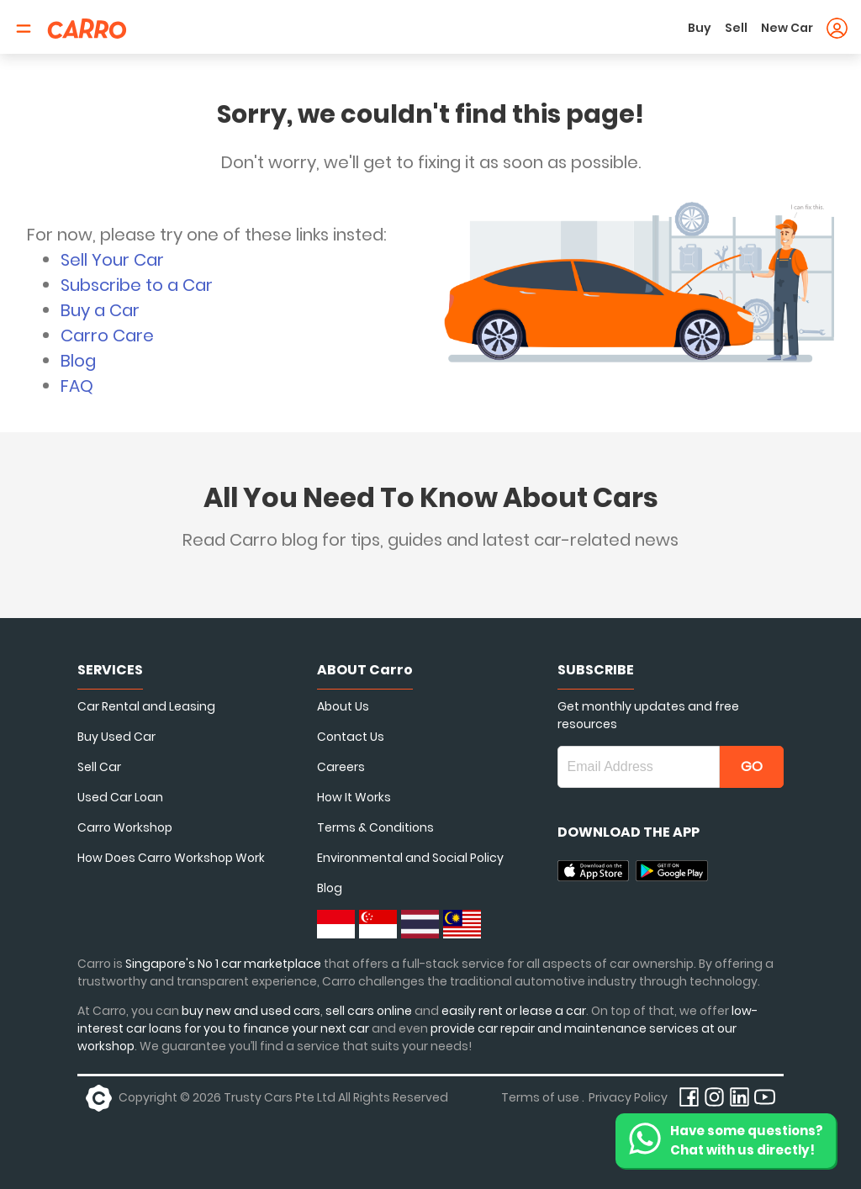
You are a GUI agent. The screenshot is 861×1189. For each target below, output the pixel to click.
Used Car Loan (120, 797)
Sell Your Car (112, 260)
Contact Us (350, 736)
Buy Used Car (116, 736)
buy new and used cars (251, 1010)
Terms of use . (542, 1097)
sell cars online (370, 1010)
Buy (699, 27)
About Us (343, 706)
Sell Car (99, 766)
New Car (787, 27)
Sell (736, 27)
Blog (78, 361)
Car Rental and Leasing (146, 706)
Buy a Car (100, 310)
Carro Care (107, 335)
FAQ (77, 386)
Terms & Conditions (375, 827)
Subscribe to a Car (137, 285)
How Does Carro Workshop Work (171, 857)
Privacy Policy (628, 1097)
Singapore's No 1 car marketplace (223, 963)
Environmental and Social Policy (410, 857)
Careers (341, 766)
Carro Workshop (124, 827)
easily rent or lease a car (513, 1010)
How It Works (354, 797)
